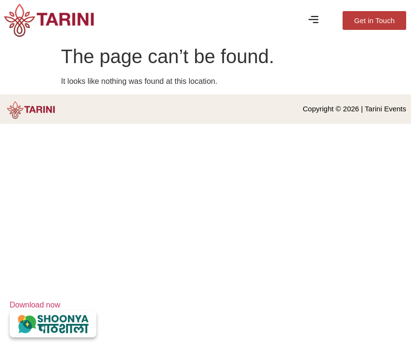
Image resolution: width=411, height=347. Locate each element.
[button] (313, 20)
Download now (53, 319)
